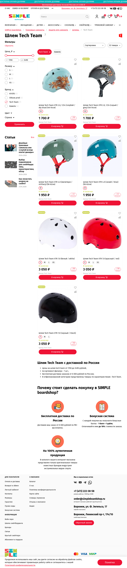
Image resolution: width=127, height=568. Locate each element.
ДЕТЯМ (41, 25)
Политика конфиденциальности (42, 490)
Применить (19, 124)
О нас (31, 486)
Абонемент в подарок (13, 540)
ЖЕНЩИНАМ (27, 25)
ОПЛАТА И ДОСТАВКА (40, 8)
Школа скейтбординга (14, 523)
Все (32, 137)
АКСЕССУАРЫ (55, 25)
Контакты (8, 494)
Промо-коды (10, 506)
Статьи (7, 532)
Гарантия (8, 502)
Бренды (8, 527)
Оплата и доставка (12, 482)
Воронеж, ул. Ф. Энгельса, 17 (74, 8)
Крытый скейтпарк (12, 536)
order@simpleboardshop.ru (89, 498)
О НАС (7, 8)
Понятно (110, 562)
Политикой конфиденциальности (20, 565)
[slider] (6, 55)
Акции (31, 506)
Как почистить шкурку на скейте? (25, 181)
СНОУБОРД (70, 25)
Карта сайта (34, 494)
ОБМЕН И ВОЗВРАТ (20, 8)
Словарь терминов (37, 498)
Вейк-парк (9, 519)
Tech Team (43, 52)
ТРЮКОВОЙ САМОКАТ (105, 25)
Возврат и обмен (12, 486)
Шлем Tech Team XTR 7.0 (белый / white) (57, 258)
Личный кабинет (12, 490)
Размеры (8, 498)
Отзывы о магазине (37, 502)
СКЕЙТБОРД (85, 25)
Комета (57, 52)
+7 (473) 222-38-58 (98, 8)
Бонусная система (12, 510)
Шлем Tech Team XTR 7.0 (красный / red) (101, 258)
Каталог (32, 482)
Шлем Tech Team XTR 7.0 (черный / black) (57, 333)
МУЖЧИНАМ (11, 25)
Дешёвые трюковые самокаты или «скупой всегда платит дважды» (26, 147)
